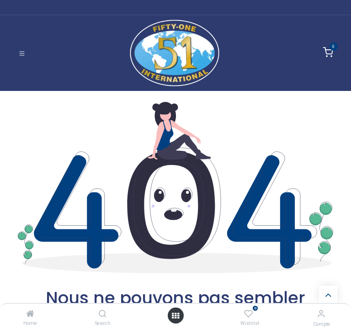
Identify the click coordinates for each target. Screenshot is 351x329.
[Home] (30, 313)
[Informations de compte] (321, 313)
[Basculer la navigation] (22, 53)
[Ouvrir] (175, 315)
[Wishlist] (248, 314)
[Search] (102, 313)
